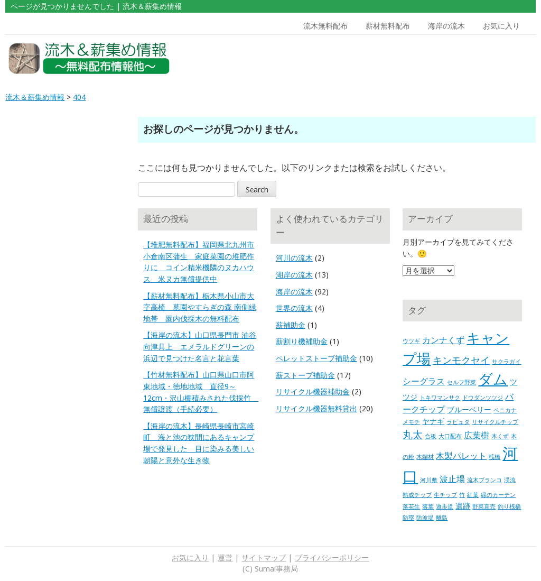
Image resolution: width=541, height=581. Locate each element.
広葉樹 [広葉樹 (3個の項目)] (476, 435)
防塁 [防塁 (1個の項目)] (408, 517)
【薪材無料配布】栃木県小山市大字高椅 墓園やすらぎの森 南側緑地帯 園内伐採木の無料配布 (199, 307)
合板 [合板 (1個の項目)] (430, 436)
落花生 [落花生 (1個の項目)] (411, 506)
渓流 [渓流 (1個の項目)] (510, 480)
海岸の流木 (446, 26)
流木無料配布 (325, 26)
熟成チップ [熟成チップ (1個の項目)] (417, 495)
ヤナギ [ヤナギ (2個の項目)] (433, 421)
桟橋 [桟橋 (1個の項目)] (494, 457)
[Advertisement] (467, 58)
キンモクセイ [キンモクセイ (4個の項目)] (461, 360)
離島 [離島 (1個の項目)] (441, 517)
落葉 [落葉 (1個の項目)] (428, 506)
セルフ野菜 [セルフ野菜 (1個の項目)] (461, 382)
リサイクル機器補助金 (313, 392)
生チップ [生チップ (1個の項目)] (445, 495)
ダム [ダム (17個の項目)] (493, 379)
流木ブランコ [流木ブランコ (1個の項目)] (484, 480)
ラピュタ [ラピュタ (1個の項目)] (458, 422)
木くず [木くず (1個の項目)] (500, 436)
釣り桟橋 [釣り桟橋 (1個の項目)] (509, 506)
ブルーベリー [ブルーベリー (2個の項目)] (469, 409)
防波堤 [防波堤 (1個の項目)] (425, 517)
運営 (225, 558)
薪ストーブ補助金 (305, 375)
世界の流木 (294, 308)
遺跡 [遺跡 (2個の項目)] (462, 506)
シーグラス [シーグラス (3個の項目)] (424, 381)
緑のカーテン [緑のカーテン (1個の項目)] (498, 495)
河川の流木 (294, 258)
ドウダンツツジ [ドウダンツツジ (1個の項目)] (482, 397)
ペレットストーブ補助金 (316, 358)
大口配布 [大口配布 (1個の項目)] (450, 436)
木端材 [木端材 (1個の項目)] (425, 457)
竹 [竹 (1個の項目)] (462, 495)
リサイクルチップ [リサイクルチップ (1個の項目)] (495, 422)
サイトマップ (263, 558)
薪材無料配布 (388, 26)
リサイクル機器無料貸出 (316, 408)
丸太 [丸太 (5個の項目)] (413, 435)
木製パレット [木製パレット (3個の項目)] (461, 456)
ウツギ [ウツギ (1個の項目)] (411, 341)
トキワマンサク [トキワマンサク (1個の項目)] (439, 397)
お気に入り (501, 26)
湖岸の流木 (294, 275)
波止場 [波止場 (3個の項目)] (452, 479)
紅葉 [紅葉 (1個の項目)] (473, 495)
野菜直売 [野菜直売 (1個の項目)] (484, 506)
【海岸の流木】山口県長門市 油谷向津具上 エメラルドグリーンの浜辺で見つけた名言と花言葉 (199, 346)
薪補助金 (290, 325)
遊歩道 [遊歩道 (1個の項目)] (444, 506)
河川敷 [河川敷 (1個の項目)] (428, 480)
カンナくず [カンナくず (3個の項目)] (443, 340)
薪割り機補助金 (302, 341)
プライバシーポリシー (332, 558)
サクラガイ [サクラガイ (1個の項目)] (506, 361)
